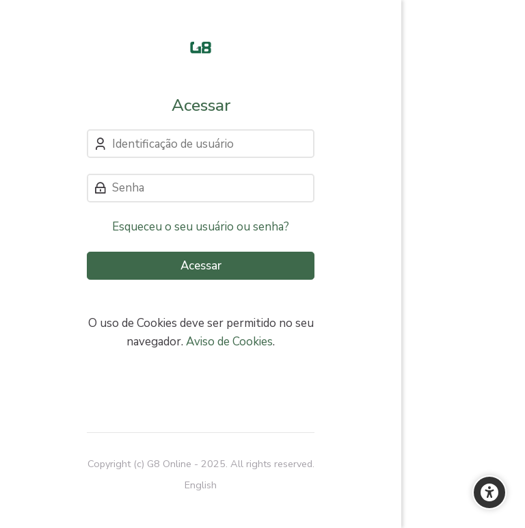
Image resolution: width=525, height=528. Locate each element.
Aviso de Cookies (229, 341)
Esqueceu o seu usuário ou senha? (200, 227)
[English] (201, 485)
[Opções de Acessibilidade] (489, 492)
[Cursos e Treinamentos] (200, 48)
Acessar (200, 266)
